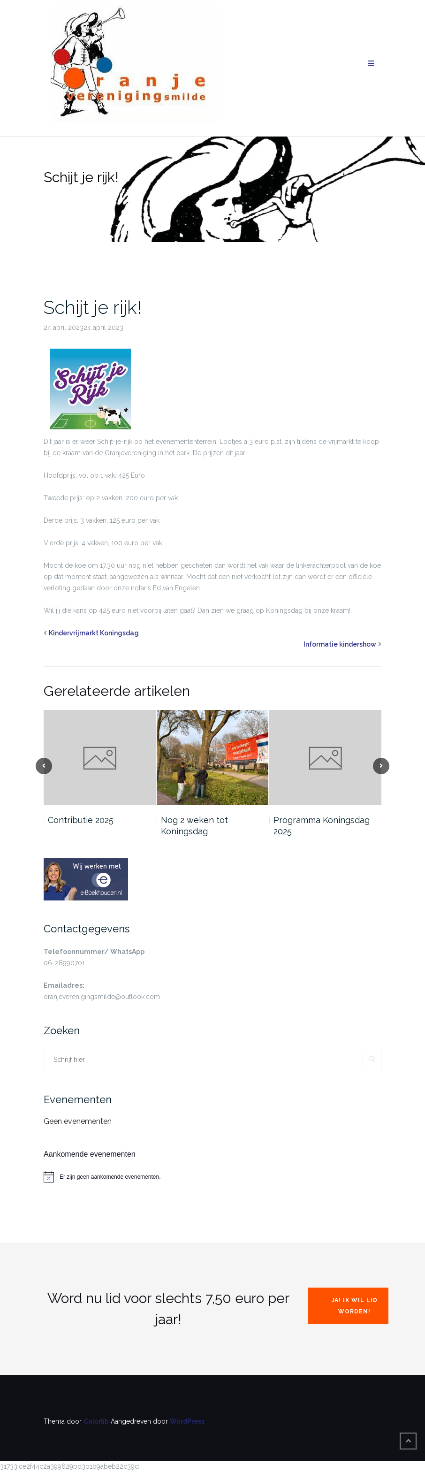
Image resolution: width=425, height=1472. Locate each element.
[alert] (212, 1176)
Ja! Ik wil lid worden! (355, 1306)
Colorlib (96, 1421)
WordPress (187, 1421)
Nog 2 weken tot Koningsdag (194, 825)
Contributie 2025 (81, 820)
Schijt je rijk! (93, 307)
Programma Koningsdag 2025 (321, 825)
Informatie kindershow (340, 644)
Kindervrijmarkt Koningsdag (94, 633)
